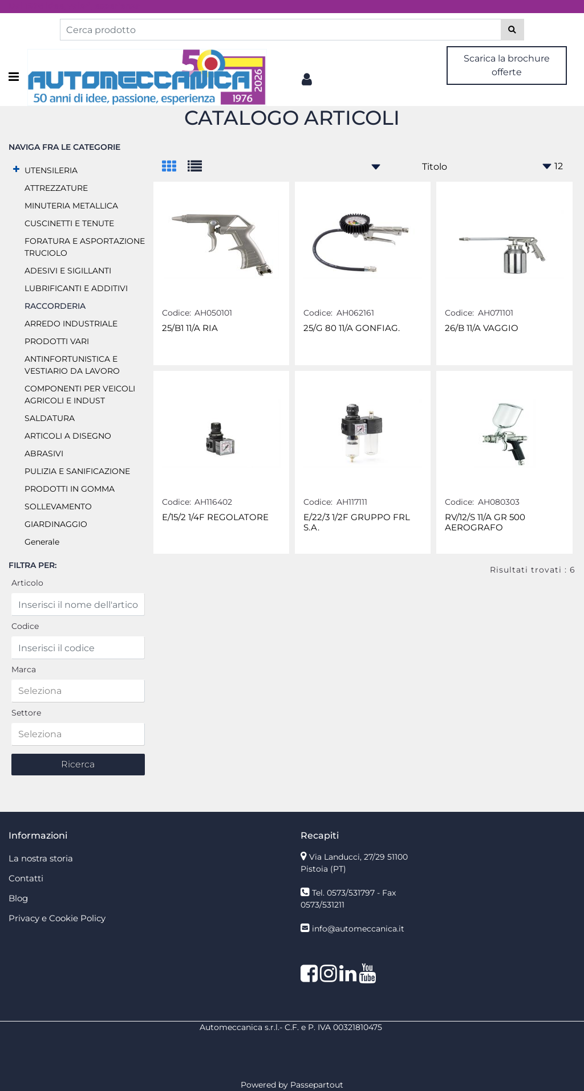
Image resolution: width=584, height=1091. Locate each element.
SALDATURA (50, 418)
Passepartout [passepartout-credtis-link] (316, 1085)
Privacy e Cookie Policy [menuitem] (57, 918)
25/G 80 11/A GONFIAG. (351, 328)
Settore (26, 713)
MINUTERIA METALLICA (71, 206)
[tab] (175, 167)
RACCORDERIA (55, 306)
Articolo (27, 583)
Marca (23, 669)
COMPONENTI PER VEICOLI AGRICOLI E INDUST (80, 394)
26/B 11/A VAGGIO (481, 328)
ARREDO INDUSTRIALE (71, 323)
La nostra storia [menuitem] (41, 858)
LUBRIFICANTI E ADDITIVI (76, 288)
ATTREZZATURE (56, 188)
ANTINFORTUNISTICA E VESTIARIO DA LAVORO (72, 365)
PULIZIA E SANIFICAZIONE (77, 471)
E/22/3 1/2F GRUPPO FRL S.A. (356, 522)
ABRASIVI (44, 453)
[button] (512, 29)
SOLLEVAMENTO (58, 506)
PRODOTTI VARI (57, 341)
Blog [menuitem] (18, 898)
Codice (25, 626)
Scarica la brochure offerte (507, 65)
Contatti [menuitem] (26, 878)
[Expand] (16, 169)
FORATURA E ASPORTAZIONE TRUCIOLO (85, 247)
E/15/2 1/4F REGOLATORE (215, 517)
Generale (42, 542)
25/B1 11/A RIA (190, 328)
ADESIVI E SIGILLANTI (68, 270)
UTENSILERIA (51, 170)
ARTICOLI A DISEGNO (68, 436)
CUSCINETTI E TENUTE (69, 223)
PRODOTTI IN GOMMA (70, 489)
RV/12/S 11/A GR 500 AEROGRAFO (485, 522)
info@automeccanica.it (358, 929)
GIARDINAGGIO (56, 524)
